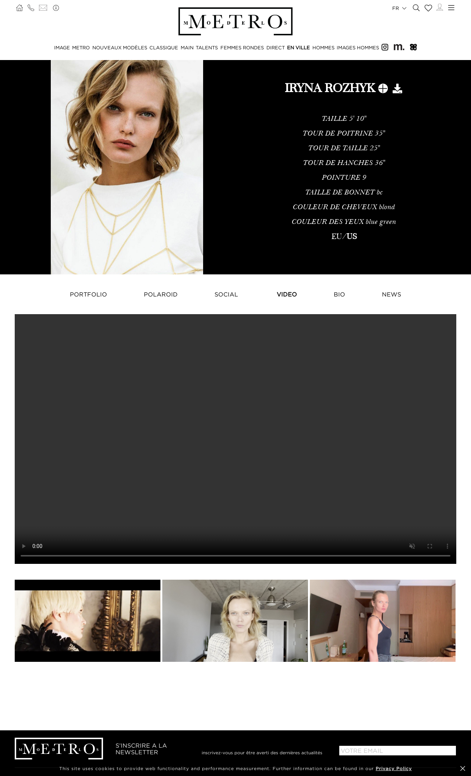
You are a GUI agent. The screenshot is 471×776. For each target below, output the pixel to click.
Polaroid (161, 294)
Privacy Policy (394, 768)
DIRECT (275, 47)
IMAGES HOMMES (358, 47)
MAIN (187, 47)
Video (287, 294)
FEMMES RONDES (242, 47)
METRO (81, 47)
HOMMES (323, 47)
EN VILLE (298, 47)
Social (226, 294)
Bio (339, 294)
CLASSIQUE (163, 47)
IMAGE (62, 47)
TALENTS (207, 47)
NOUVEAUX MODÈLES (119, 47)
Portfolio (88, 294)
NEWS (391, 294)
